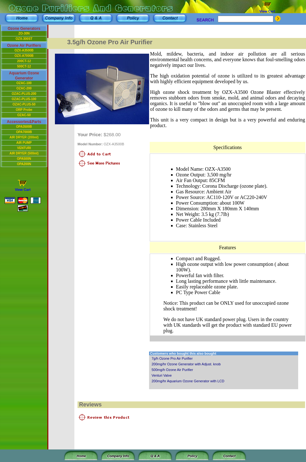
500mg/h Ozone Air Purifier (172, 370)
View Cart (267, 11)
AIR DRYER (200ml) (23, 137)
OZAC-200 (23, 88)
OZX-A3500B (24, 50)
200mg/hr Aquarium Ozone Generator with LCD (188, 381)
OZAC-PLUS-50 (24, 104)
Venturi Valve (162, 375)
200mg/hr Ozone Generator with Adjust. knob (186, 364)
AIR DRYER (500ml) (23, 153)
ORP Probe (24, 109)
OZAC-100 (23, 83)
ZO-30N (24, 33)
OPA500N (24, 158)
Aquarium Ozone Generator (24, 75)
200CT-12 (24, 61)
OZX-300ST (24, 38)
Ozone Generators (24, 28)
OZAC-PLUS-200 (24, 93)
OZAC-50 (24, 115)
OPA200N (24, 164)
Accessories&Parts (24, 122)
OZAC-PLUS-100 (24, 99)
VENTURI (24, 148)
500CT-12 (24, 66)
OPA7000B (24, 132)
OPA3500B (24, 126)
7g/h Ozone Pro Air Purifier (172, 358)
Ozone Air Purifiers (24, 45)
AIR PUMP (24, 142)
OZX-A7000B (24, 55)
